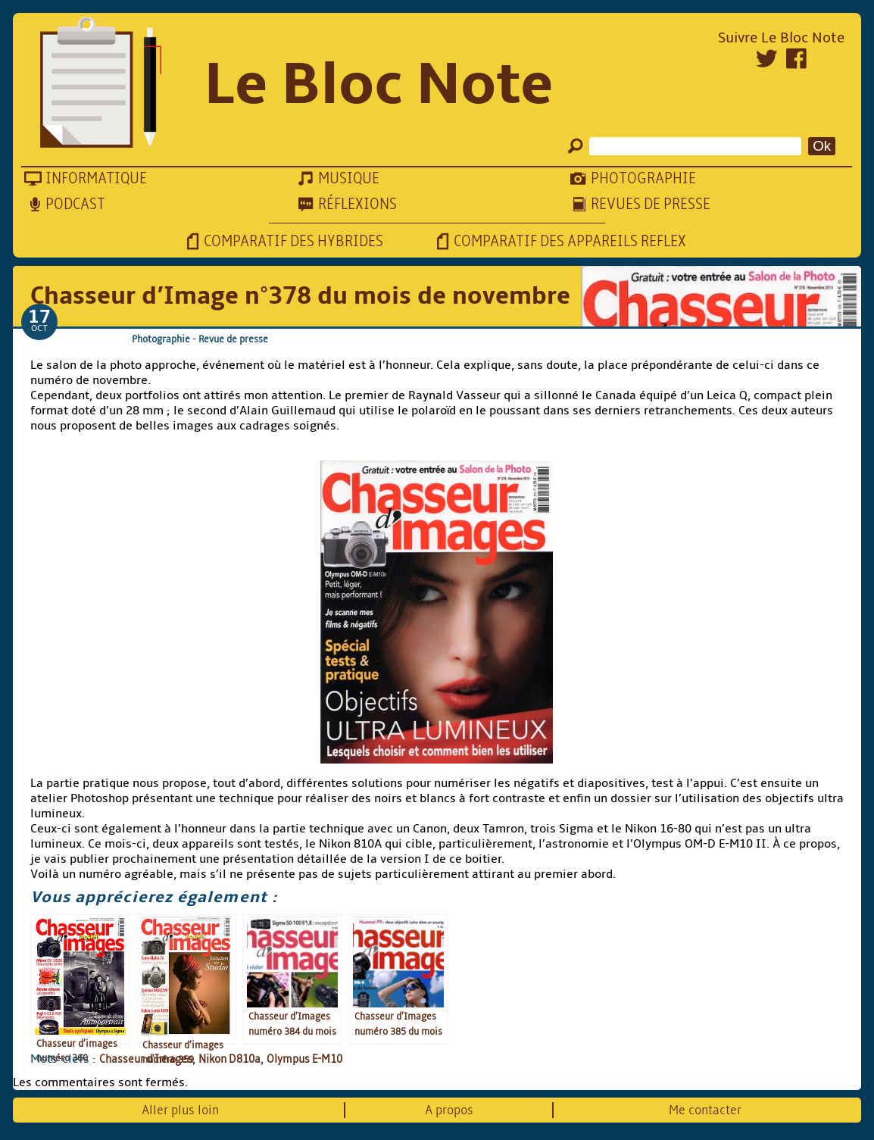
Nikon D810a (229, 1059)
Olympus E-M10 (304, 1059)
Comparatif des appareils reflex (570, 241)
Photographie (161, 339)
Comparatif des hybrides (293, 241)
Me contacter (705, 1110)
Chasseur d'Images (145, 1059)
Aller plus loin (180, 1110)
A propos (449, 1110)
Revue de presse (233, 339)
